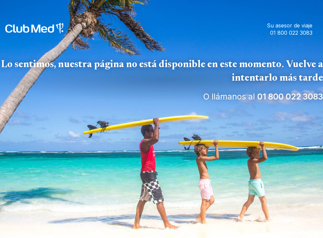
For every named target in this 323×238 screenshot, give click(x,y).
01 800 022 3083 (290, 96)
